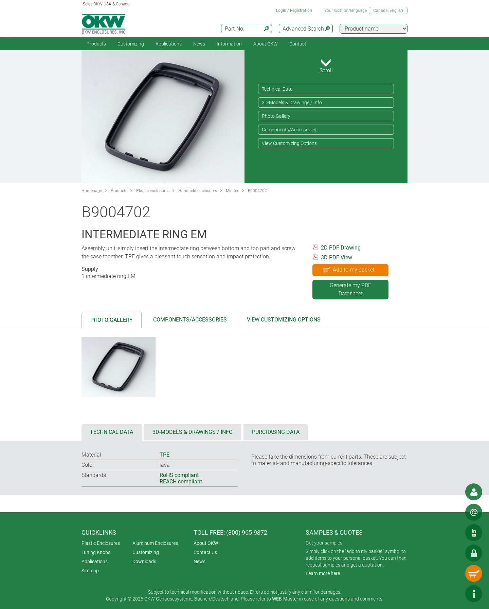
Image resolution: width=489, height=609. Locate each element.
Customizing (130, 44)
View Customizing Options (289, 143)
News (199, 44)
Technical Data (277, 89)
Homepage (92, 190)
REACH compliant (181, 481)
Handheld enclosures (197, 190)
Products (96, 44)
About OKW (206, 543)
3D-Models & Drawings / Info (292, 102)
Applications (169, 44)
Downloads (144, 561)
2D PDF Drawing (341, 247)
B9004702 (257, 190)
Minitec (232, 190)
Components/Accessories (289, 129)
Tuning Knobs (96, 552)
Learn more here (323, 573)
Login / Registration (294, 10)
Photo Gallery (276, 116)
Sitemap (90, 570)
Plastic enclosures (152, 190)
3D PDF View (336, 257)
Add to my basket (348, 269)
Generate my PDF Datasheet (350, 289)
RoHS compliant (179, 475)
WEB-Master (285, 599)
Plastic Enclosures (101, 543)
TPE (164, 454)
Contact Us (205, 552)
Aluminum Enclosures (155, 543)
